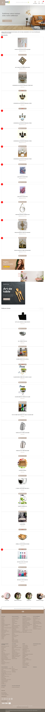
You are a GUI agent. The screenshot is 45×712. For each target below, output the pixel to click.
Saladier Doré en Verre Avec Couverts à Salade (22, 377)
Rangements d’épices (26, 623)
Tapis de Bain (14, 646)
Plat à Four (3, 661)
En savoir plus (6, 299)
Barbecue (34, 627)
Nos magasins (3, 692)
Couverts (2, 621)
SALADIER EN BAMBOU (22, 470)
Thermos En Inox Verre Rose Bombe (22, 450)
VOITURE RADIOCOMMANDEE (27, 654)
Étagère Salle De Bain (15, 656)
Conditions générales (5, 694)
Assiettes (3, 620)
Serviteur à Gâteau (4, 625)
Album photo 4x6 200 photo (22, 176)
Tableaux (13, 622)
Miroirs (13, 648)
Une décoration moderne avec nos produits (22, 275)
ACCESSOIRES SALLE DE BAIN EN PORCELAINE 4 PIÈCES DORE (22, 85)
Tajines (2, 628)
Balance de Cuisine (4, 658)
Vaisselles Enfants (25, 648)
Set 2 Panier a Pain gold (22, 341)
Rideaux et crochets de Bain (16, 647)
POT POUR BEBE (25, 658)
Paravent (13, 634)
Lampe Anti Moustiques (37, 628)
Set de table (3, 632)
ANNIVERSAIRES (3, 685)
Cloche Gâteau (22, 524)
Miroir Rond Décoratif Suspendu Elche (22, 214)
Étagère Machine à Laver (16, 655)
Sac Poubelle (3, 678)
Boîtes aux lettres (15, 639)
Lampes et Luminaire (15, 617)
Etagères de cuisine (25, 622)
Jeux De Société (25, 664)
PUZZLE (23, 653)
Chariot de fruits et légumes (27, 624)
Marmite (2, 649)
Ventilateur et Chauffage (37, 626)
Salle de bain (22, 121)
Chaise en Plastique (25, 665)
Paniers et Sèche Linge (16, 649)
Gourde (2, 638)
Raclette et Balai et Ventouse (6, 674)
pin (7, 699)
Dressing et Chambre (22, 48)
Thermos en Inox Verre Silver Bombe (22, 432)
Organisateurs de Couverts (27, 632)
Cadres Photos (14, 623)
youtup (9, 699)
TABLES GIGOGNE (15, 642)
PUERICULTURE (25, 655)
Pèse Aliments (35, 625)
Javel (2, 669)
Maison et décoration (22, 213)
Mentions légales (4, 693)
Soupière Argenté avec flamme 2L (22, 359)
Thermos (2, 633)
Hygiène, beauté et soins (37, 623)
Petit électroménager (40, 600)
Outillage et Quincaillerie (16, 685)
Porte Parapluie (25, 627)
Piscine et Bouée (15, 669)
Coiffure (34, 624)
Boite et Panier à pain (5, 631)
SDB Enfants (24, 649)
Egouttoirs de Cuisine (26, 625)
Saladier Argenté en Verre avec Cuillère (22, 396)
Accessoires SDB (15, 645)
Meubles (13, 620)
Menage (2, 682)
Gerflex (13, 633)
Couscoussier (3, 650)
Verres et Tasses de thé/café (6, 627)
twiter (5, 699)
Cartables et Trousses (26, 650)
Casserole (3, 652)
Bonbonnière (3, 635)
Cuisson (34, 620)
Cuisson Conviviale (36, 621)
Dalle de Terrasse (15, 641)
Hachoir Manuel (4, 656)
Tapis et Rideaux (15, 621)
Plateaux (2, 622)
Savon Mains (3, 670)
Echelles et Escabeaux (16, 631)
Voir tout (41, 308)
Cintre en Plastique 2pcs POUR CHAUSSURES (22, 49)
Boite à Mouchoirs (15, 626)
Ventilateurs (14, 671)
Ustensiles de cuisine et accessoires (4, 644)
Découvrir (6, 266)
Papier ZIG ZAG (14, 658)
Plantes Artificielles (15, 635)
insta (12, 699)
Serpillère (3, 675)
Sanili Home (6, 284)
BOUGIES (3, 687)
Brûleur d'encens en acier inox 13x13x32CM (22, 232)
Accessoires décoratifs (16, 625)
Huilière (2, 637)
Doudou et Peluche (25, 663)
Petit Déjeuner (35, 617)
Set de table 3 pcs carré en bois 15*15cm (22, 67)
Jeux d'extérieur (25, 646)
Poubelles (13, 650)
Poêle (2, 651)
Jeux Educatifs (25, 647)
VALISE (23, 628)
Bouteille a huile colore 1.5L (22, 579)
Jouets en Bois (25, 645)
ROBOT (23, 657)
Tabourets (13, 657)
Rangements (22, 175)
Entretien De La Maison (37, 622)
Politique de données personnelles (23, 705)
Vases (13, 624)
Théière (2, 626)
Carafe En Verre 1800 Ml (22, 506)
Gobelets (2, 636)
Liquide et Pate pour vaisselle (6, 668)
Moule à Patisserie (4, 657)
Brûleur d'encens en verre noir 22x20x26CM (22, 250)
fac (3, 699)
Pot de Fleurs (14, 636)
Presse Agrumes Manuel (5, 653)
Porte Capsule (24, 626)
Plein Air (13, 668)
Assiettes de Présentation (5, 624)
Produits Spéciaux (4, 681)
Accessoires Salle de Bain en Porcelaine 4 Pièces (22, 103)
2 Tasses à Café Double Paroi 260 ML (22, 488)
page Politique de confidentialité (13, 710)
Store (13, 637)
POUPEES (24, 656)
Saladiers (3, 623)
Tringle (13, 638)
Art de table (22, 66)
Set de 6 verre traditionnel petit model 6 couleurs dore (22, 414)
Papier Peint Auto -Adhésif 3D (17, 632)
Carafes (2, 617)
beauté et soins (8, 263)
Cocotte (2, 648)
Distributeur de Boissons (5, 634)
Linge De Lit (35, 645)
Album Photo (24, 631)
